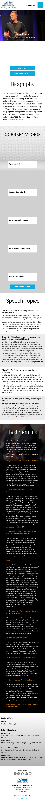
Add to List (22, 68)
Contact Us (30, 5)
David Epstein (6, 740)
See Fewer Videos (22, 287)
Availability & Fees (22, 73)
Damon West (5, 755)
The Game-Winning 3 (8, 724)
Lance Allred (5, 733)
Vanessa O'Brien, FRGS (9, 748)
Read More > (16, 119)
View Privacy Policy (23, 798)
